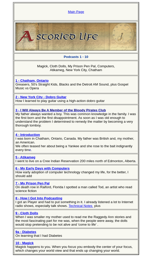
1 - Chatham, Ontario (32, 80)
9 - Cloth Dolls (26, 213)
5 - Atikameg (25, 157)
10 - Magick (24, 243)
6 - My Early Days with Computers (42, 168)
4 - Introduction (27, 135)
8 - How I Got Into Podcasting (38, 198)
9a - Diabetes (25, 232)
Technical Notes (81, 206)
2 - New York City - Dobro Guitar (41, 97)
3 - (17, 110)
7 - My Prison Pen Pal (32, 183)
